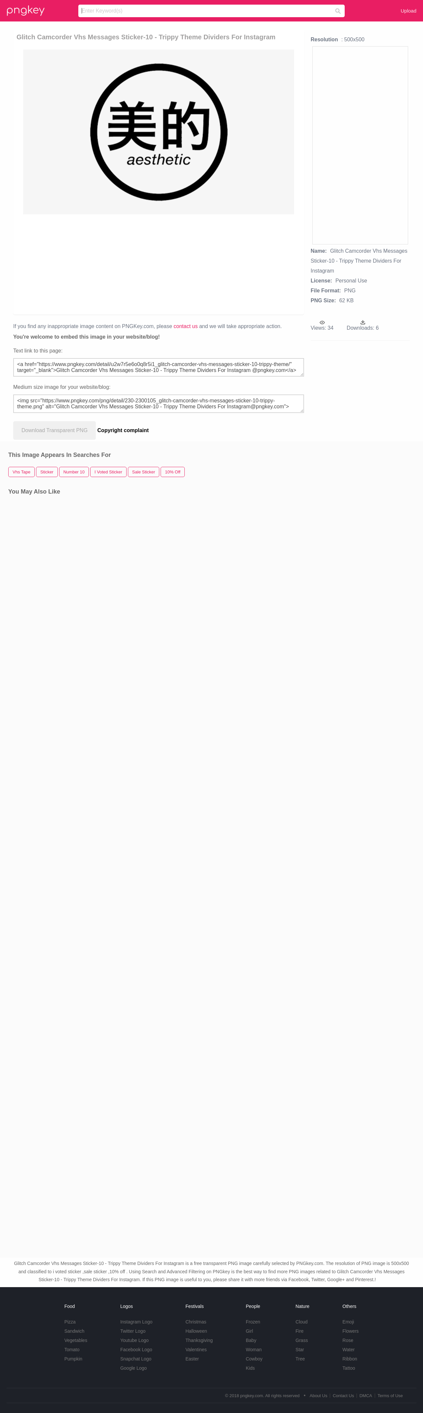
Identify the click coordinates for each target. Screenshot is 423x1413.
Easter (192, 1358)
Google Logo (133, 1368)
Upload (408, 11)
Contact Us (343, 1395)
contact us (185, 326)
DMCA (366, 1395)
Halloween (196, 1331)
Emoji (348, 1321)
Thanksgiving (199, 1340)
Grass (301, 1340)
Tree (300, 1358)
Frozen (253, 1321)
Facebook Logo (136, 1349)
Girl (249, 1331)
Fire (299, 1331)
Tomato (72, 1349)
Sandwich (74, 1331)
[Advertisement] (159, 264)
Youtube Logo (134, 1340)
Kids (250, 1368)
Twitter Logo (132, 1331)
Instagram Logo (136, 1321)
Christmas (195, 1321)
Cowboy (254, 1358)
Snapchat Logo (135, 1358)
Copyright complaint (123, 430)
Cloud (301, 1321)
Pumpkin (73, 1358)
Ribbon (349, 1358)
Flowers (350, 1331)
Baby (251, 1340)
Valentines (196, 1349)
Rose (347, 1340)
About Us (318, 1395)
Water (348, 1349)
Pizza (70, 1321)
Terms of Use (390, 1395)
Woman (254, 1349)
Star (299, 1349)
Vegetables (75, 1340)
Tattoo (348, 1368)
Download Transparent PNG (54, 430)
